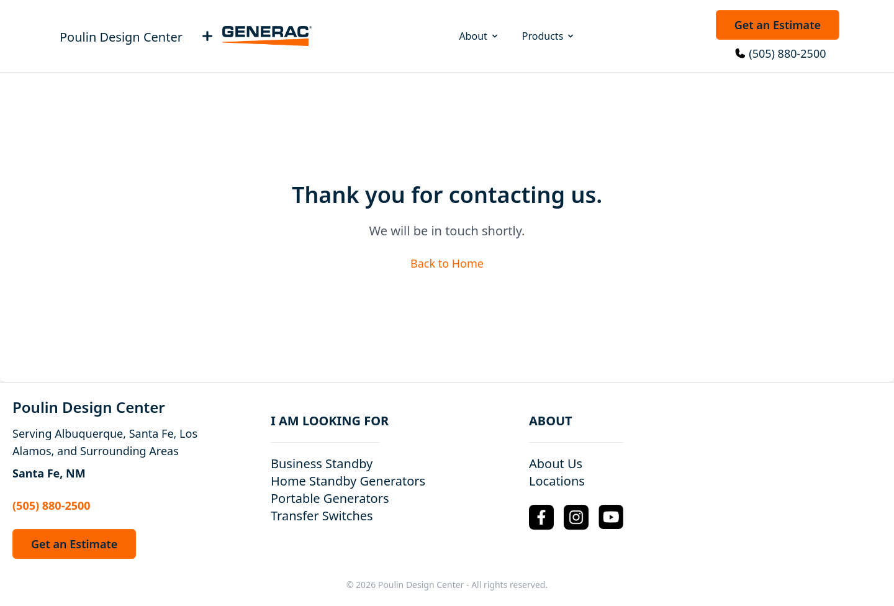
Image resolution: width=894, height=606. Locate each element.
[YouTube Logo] (610, 517)
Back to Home (447, 263)
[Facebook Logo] (541, 517)
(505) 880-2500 (787, 53)
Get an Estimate (777, 24)
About (479, 36)
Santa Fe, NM (49, 473)
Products (549, 36)
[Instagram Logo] (576, 517)
